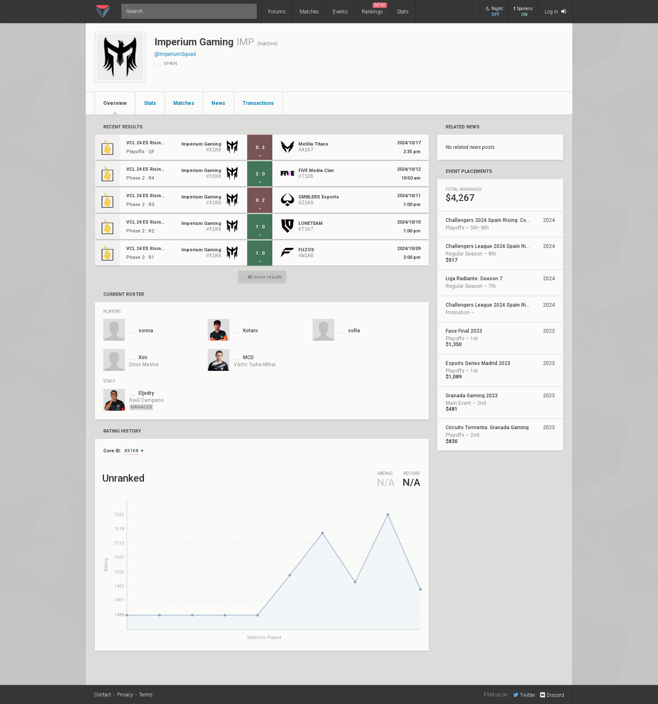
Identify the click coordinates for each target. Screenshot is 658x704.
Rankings (374, 9)
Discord (551, 695)
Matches (309, 12)
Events (340, 12)
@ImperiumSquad (175, 54)
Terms (146, 694)
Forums (277, 12)
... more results (262, 277)
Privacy (125, 694)
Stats (403, 12)
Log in (555, 11)
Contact (102, 694)
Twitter (524, 695)
